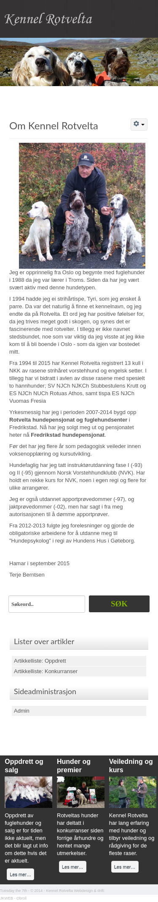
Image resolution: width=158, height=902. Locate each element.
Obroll (21, 898)
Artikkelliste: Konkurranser (46, 671)
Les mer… (20, 874)
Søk (119, 603)
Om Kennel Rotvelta (53, 125)
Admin (21, 711)
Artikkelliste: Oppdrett (40, 661)
